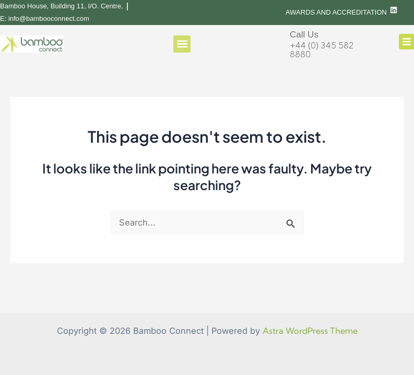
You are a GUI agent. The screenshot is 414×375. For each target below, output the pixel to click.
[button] (182, 44)
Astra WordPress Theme (310, 331)
